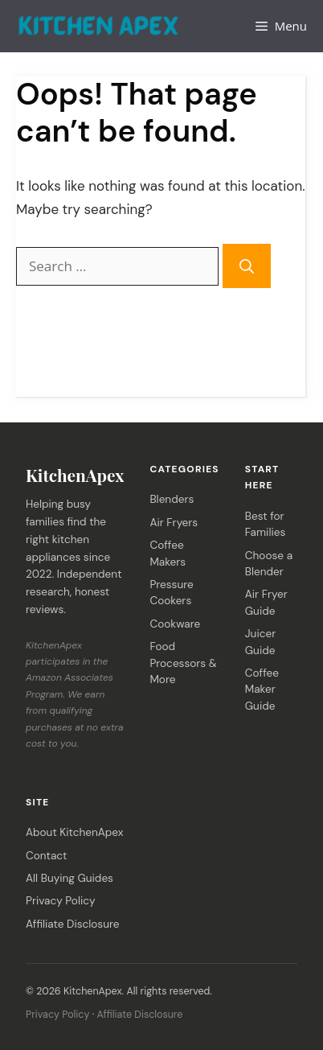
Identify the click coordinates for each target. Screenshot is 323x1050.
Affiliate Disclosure (72, 924)
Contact (46, 856)
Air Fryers (173, 522)
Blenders (171, 499)
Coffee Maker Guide (262, 689)
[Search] (247, 265)
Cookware (174, 624)
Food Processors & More (182, 663)
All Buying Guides (69, 878)
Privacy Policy (61, 901)
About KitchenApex (74, 832)
